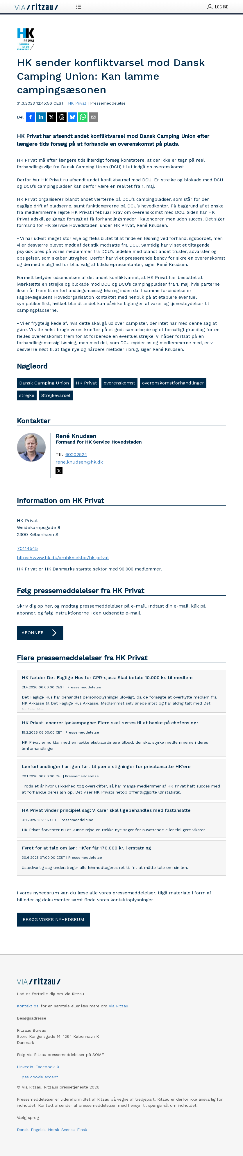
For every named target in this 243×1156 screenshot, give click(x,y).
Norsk (53, 1134)
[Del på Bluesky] (72, 117)
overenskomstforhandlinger (173, 383)
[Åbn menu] (79, 6)
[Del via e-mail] (93, 117)
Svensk (68, 1134)
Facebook (45, 1071)
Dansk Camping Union (44, 383)
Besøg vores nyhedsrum (53, 924)
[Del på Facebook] (30, 117)
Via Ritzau (118, 1010)
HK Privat (77, 103)
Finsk (82, 1134)
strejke (26, 395)
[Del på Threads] (62, 117)
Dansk (22, 1134)
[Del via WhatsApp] (82, 117)
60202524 (76, 454)
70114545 (27, 548)
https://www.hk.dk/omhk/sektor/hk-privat (63, 557)
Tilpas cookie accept (37, 1081)
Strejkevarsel (55, 395)
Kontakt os (27, 1010)
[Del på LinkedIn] (41, 117)
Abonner (40, 632)
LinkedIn (25, 1071)
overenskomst (119, 383)
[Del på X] (51, 117)
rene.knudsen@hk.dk (79, 462)
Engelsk (38, 1134)
